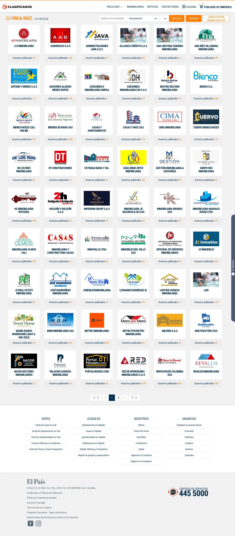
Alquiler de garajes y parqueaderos (93, 455)
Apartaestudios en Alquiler (94, 437)
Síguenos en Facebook (141, 455)
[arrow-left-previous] (105, 398)
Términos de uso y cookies (39, 507)
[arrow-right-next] (125, 398)
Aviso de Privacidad (36, 502)
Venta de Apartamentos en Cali (46, 431)
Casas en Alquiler (94, 431)
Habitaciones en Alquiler (94, 443)
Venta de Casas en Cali (45, 425)
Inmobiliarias (135, 6)
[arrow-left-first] (96, 398)
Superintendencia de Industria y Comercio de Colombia (52, 517)
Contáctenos (141, 443)
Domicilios (141, 437)
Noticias (152, 6)
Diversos (189, 449)
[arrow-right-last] (134, 398)
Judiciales (189, 455)
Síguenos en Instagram (141, 461)
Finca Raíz (114, 6)
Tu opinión (233, 267)
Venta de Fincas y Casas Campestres (46, 449)
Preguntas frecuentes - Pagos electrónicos (47, 512)
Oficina (141, 425)
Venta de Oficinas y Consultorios (45, 443)
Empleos (189, 443)
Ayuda (141, 449)
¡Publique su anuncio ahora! (189, 425)
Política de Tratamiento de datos (42, 497)
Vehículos (189, 437)
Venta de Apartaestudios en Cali (45, 437)
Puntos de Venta (141, 431)
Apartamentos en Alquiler (93, 425)
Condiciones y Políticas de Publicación (44, 492)
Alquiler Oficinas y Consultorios (94, 449)
